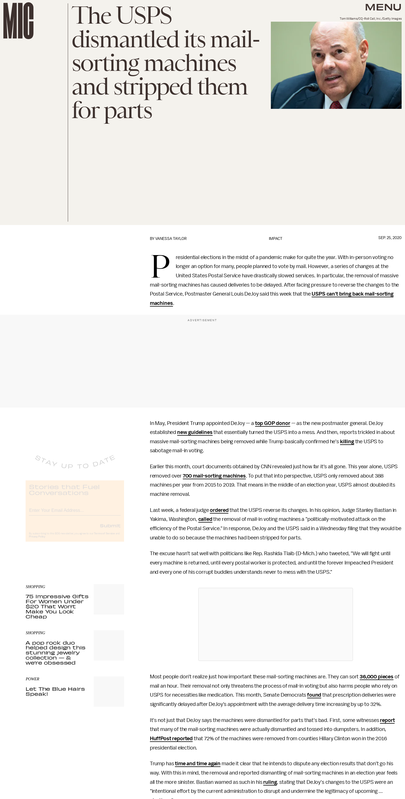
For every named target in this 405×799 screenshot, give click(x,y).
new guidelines (195, 432)
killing (347, 441)
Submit (110, 530)
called (205, 519)
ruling (270, 782)
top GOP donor (272, 423)
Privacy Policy (37, 541)
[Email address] (75, 514)
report (387, 720)
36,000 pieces (376, 676)
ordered (219, 510)
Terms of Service (104, 538)
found (314, 695)
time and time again (197, 763)
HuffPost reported (171, 738)
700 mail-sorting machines (214, 476)
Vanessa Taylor (171, 239)
